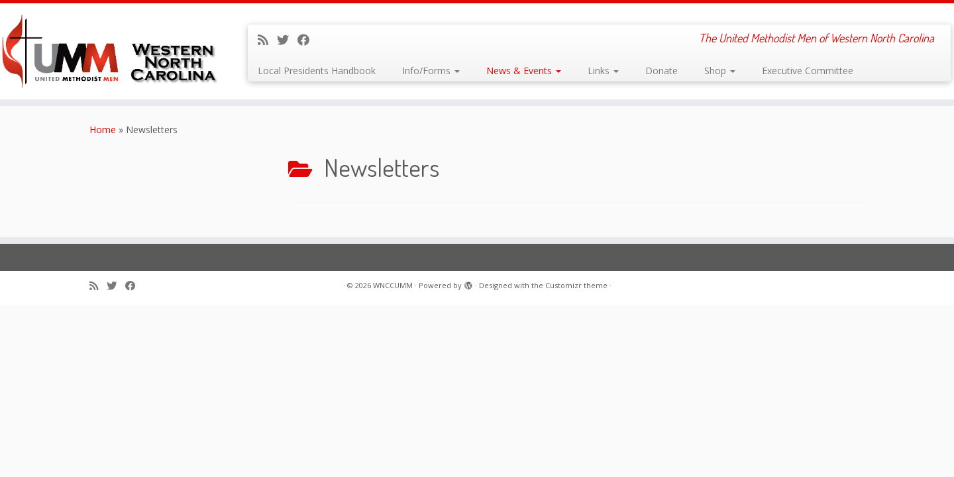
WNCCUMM (393, 285)
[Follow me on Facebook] (307, 40)
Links (603, 70)
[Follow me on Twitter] (287, 40)
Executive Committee (807, 70)
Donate (661, 70)
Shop (719, 70)
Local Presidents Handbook (317, 70)
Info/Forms (431, 70)
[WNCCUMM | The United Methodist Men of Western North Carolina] (110, 51)
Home (102, 129)
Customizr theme (576, 285)
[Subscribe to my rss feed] (267, 40)
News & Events (523, 70)
